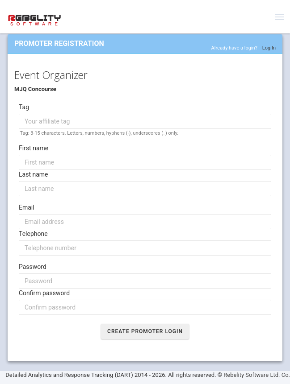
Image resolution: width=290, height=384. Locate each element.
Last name (33, 174)
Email (26, 207)
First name (33, 148)
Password (32, 266)
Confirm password (44, 293)
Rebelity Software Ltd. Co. (256, 375)
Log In (269, 48)
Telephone (33, 233)
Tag (24, 107)
